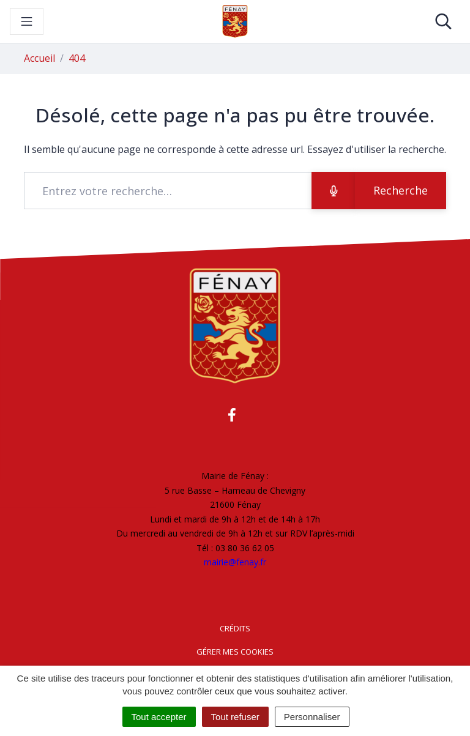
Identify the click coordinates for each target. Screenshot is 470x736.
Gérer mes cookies (235, 651)
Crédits (235, 628)
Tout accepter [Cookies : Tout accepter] (159, 717)
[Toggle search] (443, 21)
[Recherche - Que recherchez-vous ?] (168, 190)
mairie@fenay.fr (235, 562)
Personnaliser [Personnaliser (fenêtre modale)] (312, 717)
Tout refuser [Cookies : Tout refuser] (235, 717)
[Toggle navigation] (26, 21)
